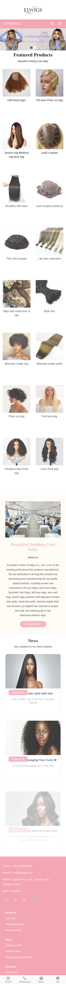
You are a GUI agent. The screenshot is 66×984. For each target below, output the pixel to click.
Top (57, 979)
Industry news (12, 951)
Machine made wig (16, 365)
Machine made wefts (49, 365)
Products (10, 912)
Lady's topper (49, 152)
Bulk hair (49, 313)
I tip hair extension (49, 260)
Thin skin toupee (16, 260)
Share (8, 979)
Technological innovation (18, 957)
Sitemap (15, 891)
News (8, 939)
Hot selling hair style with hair (33, 695)
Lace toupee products (49, 208)
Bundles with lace (16, 208)
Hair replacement (14, 924)
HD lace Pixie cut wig (49, 100)
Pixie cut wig (16, 418)
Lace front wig (49, 471)
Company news (13, 945)
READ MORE (33, 626)
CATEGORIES (12, 23)
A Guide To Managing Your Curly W (33, 762)
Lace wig (10, 918)
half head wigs (17, 100)
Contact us (11, 972)
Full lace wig (49, 418)
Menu (41, 979)
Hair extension (13, 930)
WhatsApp (25, 979)
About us (10, 966)
